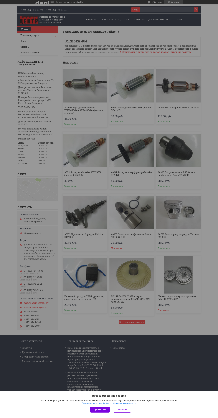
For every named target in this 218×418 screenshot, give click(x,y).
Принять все (100, 410)
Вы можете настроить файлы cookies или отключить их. (108, 403)
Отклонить (122, 410)
